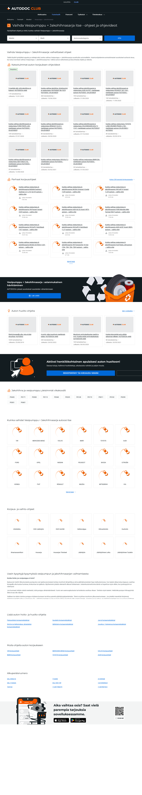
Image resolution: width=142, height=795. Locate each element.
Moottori (29, 19)
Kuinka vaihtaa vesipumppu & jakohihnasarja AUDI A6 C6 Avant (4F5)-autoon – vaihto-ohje (75, 209)
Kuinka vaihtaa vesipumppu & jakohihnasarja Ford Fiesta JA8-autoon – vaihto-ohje (118, 244)
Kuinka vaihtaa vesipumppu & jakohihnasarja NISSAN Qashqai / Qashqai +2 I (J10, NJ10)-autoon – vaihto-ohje (31, 190)
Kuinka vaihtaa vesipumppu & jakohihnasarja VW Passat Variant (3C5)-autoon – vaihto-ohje (30, 209)
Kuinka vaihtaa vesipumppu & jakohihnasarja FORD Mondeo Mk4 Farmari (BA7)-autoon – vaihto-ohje (117, 209)
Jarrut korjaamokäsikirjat (106, 620)
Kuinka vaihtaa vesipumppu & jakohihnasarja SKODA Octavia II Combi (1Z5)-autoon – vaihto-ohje (75, 189)
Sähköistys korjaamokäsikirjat (62, 624)
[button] (82, 14)
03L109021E (11, 679)
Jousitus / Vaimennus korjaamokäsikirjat (112, 624)
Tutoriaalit (20, 19)
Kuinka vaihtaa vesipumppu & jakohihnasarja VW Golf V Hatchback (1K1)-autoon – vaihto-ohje (31, 227)
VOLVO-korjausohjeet (105, 651)
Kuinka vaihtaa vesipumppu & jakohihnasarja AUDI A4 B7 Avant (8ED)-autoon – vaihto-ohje (119, 227)
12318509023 (103, 683)
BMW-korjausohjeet (14, 655)
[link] (42, 14)
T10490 (55, 679)
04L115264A (11, 683)
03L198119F (56, 683)
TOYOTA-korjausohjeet (60, 655)
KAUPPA (67, 2)
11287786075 (57, 687)
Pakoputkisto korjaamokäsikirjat (18, 620)
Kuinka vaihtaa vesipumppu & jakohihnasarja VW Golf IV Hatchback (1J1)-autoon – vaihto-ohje (75, 227)
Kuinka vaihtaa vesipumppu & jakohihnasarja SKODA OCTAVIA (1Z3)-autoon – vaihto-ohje (32, 244)
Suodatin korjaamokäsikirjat (62, 620)
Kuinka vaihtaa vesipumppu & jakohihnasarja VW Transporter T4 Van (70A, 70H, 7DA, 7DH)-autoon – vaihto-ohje (75, 246)
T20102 (9, 687)
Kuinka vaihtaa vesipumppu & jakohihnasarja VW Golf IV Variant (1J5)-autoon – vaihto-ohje (116, 189)
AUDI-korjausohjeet (104, 655)
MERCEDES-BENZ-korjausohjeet (63, 651)
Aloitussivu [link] (10, 19)
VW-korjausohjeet (13, 651)
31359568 (101, 679)
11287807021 (103, 687)
